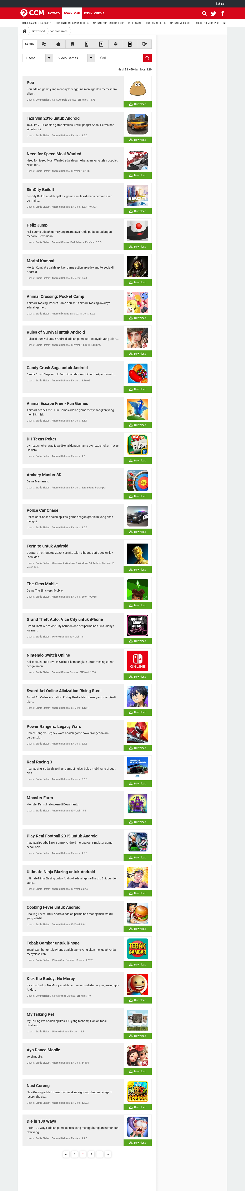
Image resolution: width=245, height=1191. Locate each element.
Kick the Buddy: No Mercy (51, 978)
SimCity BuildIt (40, 189)
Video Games (59, 31)
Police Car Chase (42, 510)
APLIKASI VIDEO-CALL (181, 23)
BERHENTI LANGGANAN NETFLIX (72, 23)
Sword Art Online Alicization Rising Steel (64, 690)
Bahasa (220, 3)
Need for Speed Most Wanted (54, 153)
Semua (29, 43)
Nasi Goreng (38, 1085)
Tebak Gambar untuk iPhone (53, 943)
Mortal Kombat (41, 260)
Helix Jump (37, 225)
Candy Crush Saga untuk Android (57, 367)
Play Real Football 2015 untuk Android (62, 835)
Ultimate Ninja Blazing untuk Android (61, 871)
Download (72, 13)
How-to (54, 13)
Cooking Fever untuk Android (53, 907)
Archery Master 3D (44, 474)
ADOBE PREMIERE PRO (207, 23)
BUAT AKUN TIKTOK (156, 23)
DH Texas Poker (41, 438)
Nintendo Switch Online (48, 655)
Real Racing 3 (39, 761)
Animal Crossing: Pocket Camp (55, 296)
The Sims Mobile (42, 583)
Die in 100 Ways (41, 1121)
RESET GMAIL (135, 23)
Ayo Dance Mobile (43, 1049)
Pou (30, 82)
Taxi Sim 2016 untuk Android (53, 118)
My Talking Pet (40, 1014)
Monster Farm (40, 797)
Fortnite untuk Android (47, 546)
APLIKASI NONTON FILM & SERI (108, 23)
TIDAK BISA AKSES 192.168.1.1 (35, 23)
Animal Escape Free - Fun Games (57, 403)
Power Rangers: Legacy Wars (54, 726)
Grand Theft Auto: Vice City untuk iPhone (65, 619)
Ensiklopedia (94, 13)
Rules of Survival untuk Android (56, 332)
